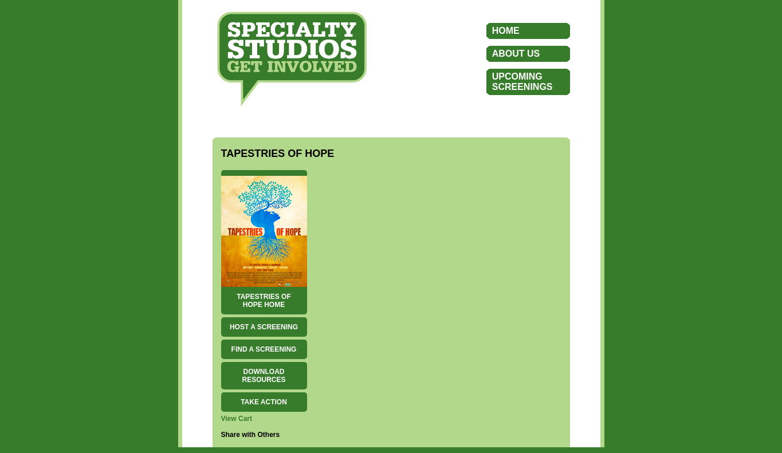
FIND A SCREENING (264, 349)
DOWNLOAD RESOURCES (263, 376)
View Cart (236, 419)
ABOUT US (516, 53)
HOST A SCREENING (264, 327)
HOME (506, 31)
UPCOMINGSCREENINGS (522, 82)
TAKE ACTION (264, 402)
